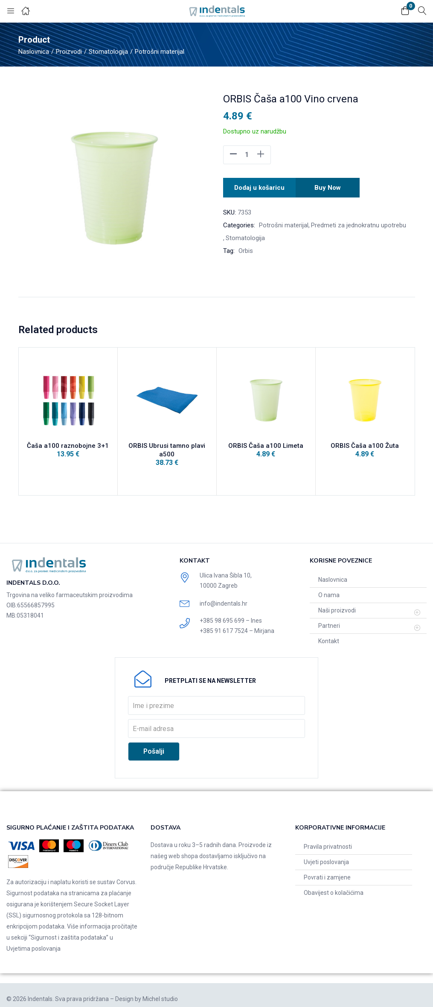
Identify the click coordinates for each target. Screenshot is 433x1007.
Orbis (245, 248)
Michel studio (160, 991)
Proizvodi (69, 51)
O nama (329, 587)
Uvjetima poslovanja (33, 940)
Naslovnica (33, 51)
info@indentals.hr (223, 595)
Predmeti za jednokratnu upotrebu (358, 222)
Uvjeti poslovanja (326, 854)
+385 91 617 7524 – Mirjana (237, 623)
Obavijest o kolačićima (333, 885)
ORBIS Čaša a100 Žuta (365, 449)
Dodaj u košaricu (259, 186)
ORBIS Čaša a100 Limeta (265, 449)
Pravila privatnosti (328, 839)
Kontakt (328, 633)
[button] (405, 11)
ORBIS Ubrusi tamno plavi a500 (167, 449)
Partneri (329, 618)
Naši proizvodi (337, 602)
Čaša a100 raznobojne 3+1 (68, 449)
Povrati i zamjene (327, 869)
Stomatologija (108, 51)
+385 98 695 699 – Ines (231, 612)
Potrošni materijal (159, 51)
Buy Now (329, 186)
